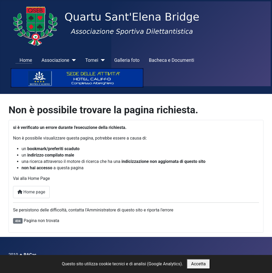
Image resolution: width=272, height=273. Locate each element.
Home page (31, 191)
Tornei (91, 60)
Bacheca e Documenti (171, 60)
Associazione (55, 60)
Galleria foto (126, 60)
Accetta (198, 263)
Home (23, 60)
